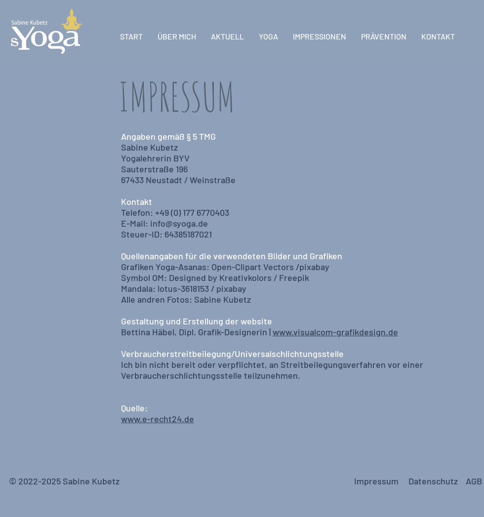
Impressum (378, 481)
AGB (474, 481)
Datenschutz (433, 481)
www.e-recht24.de (157, 418)
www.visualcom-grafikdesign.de (335, 331)
